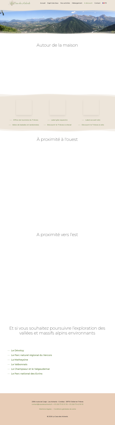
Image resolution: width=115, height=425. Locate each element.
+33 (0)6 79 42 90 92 (76, 404)
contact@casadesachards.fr (42, 404)
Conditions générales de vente (65, 409)
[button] (24, 120)
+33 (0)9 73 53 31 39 (60, 404)
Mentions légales (45, 409)
